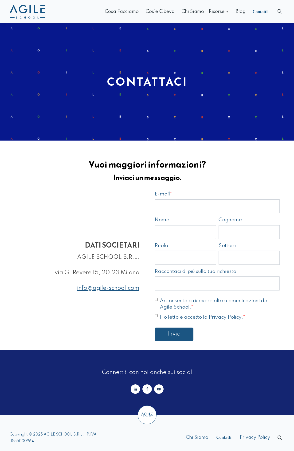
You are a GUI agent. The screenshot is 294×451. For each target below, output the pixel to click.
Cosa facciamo (122, 11)
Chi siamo (193, 11)
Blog (241, 11)
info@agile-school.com (108, 288)
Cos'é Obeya (160, 11)
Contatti (260, 11)
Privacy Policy (225, 317)
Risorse (216, 11)
